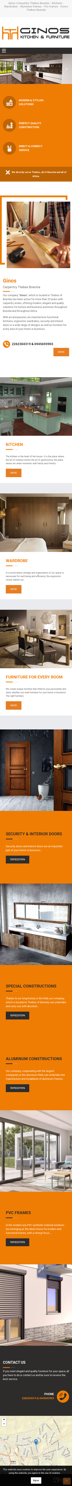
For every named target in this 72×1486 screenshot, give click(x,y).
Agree (36, 1480)
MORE (61, 352)
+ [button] (4, 1420)
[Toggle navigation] (4, 51)
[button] (5, 69)
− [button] (4, 1424)
